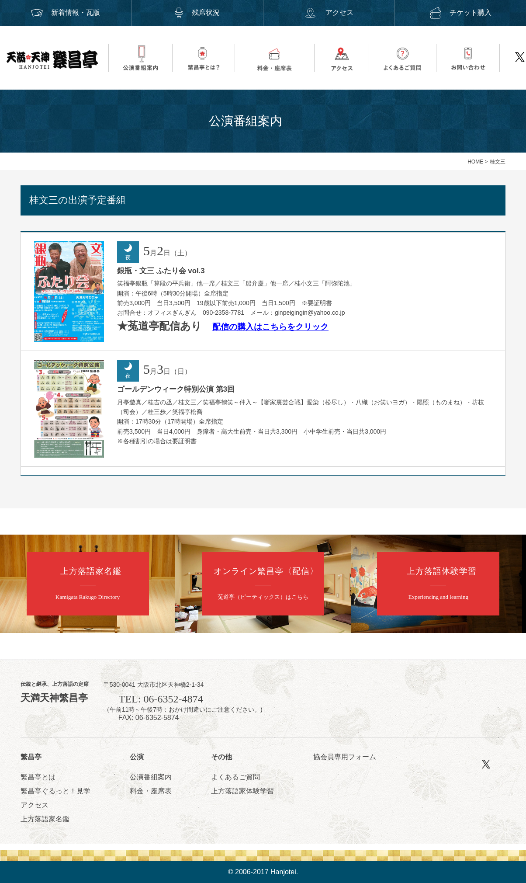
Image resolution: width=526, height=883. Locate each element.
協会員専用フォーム (344, 757)
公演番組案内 (151, 777)
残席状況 (197, 12)
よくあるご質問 (235, 777)
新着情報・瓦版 (65, 12)
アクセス (328, 12)
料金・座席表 (151, 791)
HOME (475, 162)
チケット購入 (460, 12)
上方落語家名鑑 (45, 819)
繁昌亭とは (38, 777)
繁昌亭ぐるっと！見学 (55, 791)
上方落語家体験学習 (242, 791)
